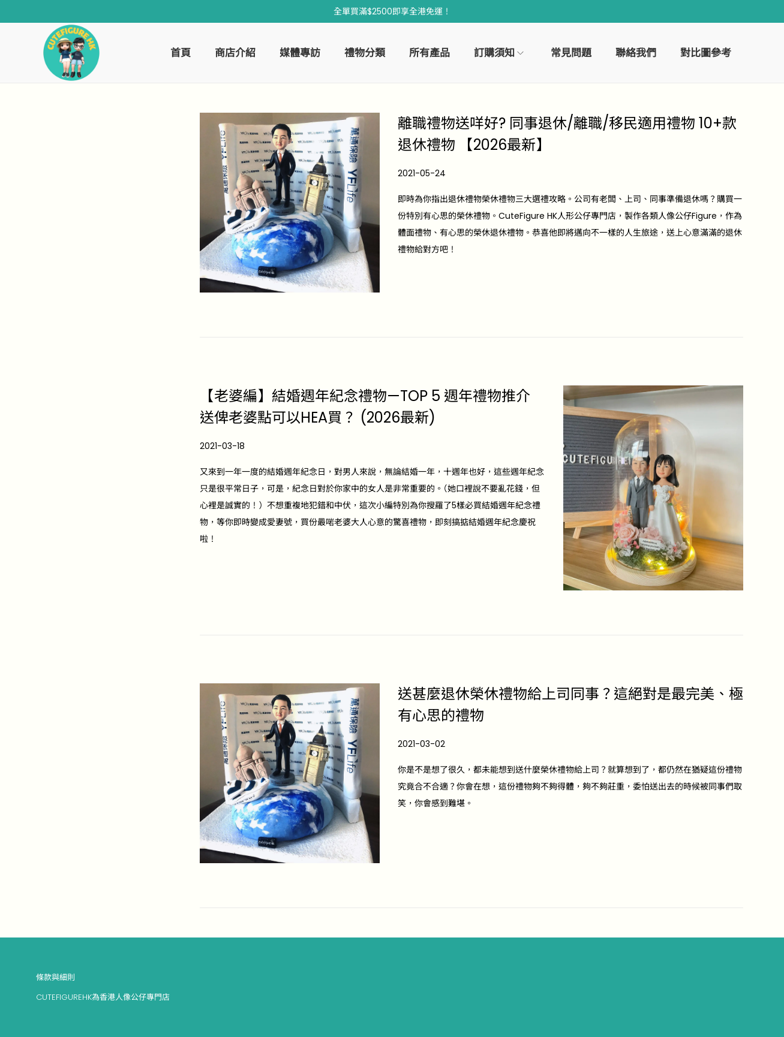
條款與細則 (55, 977)
